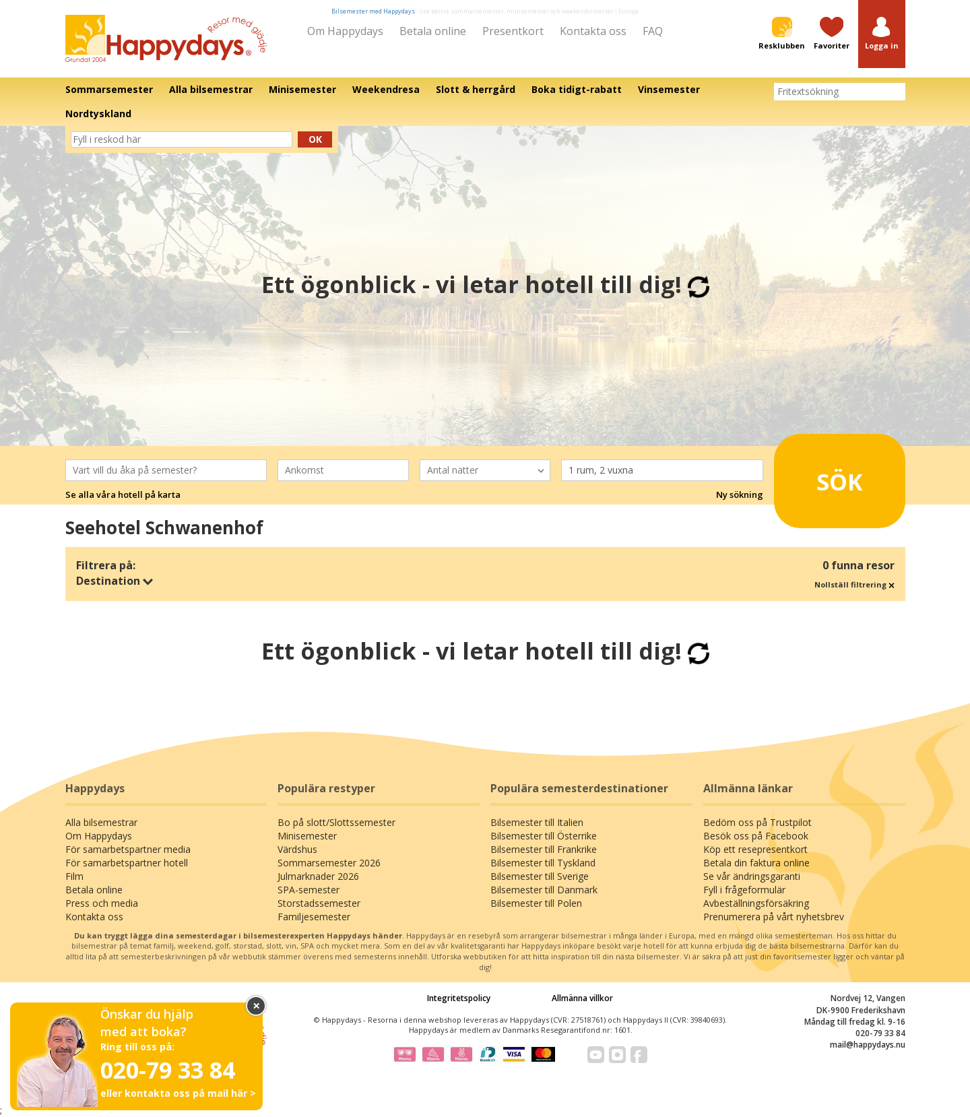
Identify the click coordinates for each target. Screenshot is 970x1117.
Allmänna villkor (582, 998)
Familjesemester (314, 916)
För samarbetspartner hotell (126, 862)
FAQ (653, 31)
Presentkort (513, 31)
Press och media (101, 903)
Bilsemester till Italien (536, 822)
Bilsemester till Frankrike (543, 849)
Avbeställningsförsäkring (756, 903)
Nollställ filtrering (854, 584)
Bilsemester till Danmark (543, 889)
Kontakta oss (593, 31)
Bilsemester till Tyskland (542, 862)
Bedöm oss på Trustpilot (757, 822)
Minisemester (307, 835)
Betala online (432, 31)
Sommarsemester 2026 (329, 862)
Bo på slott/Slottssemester (336, 822)
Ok (315, 139)
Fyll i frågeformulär (744, 889)
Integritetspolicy (458, 998)
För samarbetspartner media (128, 849)
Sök (821, 476)
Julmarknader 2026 (318, 876)
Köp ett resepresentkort (755, 849)
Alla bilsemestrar (101, 822)
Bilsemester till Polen (536, 903)
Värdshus (297, 849)
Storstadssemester (319, 903)
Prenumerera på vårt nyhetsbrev (773, 916)
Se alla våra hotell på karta (123, 494)
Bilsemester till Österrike (543, 835)
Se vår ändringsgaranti (751, 876)
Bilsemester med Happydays (373, 11)
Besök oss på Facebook (755, 835)
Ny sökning (739, 494)
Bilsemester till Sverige (539, 876)
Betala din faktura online (756, 862)
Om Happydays (345, 31)
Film (74, 876)
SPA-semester (309, 889)
